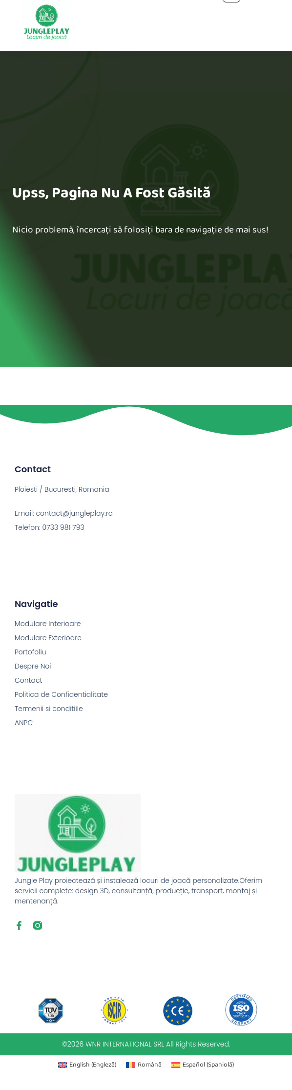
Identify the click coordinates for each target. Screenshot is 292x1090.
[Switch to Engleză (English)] (87, 1065)
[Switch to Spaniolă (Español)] (203, 1065)
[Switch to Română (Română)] (143, 1065)
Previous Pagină (27, 374)
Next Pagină (270, 388)
